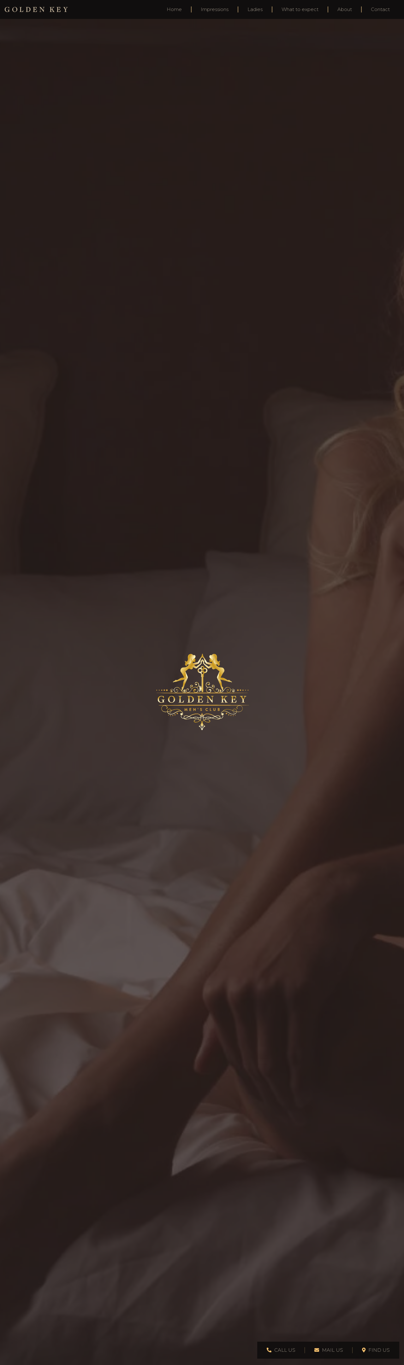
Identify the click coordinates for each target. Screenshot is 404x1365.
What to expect (300, 9)
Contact (380, 9)
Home (174, 9)
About (344, 9)
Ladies (255, 9)
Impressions (215, 9)
